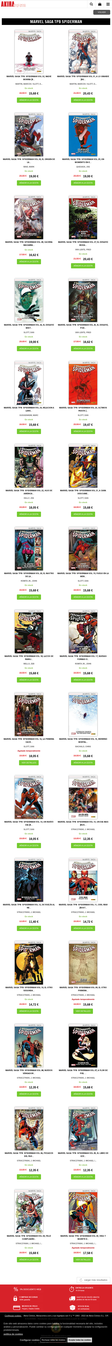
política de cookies (13, 1334)
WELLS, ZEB (28, 664)
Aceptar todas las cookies (80, 1340)
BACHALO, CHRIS (83, 747)
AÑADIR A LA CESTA (28, 100)
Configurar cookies (13, 1316)
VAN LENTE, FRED (83, 250)
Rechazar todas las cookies (53, 1340)
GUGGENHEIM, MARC (28, 415)
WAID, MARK (29, 167)
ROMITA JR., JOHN (29, 581)
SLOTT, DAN (29, 332)
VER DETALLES (29, 763)
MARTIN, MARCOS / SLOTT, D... (28, 84)
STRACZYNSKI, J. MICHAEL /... (83, 1161)
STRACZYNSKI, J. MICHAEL (83, 829)
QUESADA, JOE (83, 167)
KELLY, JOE (29, 498)
